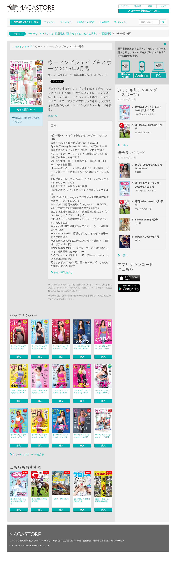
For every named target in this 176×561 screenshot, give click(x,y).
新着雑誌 (104, 22)
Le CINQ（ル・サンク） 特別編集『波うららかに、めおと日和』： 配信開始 (69, 33)
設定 (150, 6)
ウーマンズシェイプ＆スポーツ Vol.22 (103, 391)
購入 (19, 357)
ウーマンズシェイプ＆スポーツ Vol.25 (39, 391)
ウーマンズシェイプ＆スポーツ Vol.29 (60, 347)
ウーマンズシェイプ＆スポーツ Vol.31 (18, 347)
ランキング (66, 22)
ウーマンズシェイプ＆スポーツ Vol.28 (81, 347)
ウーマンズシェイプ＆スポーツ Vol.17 (103, 436)
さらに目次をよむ (62, 272)
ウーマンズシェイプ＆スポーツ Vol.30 (39, 347)
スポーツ (53, 116)
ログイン (125, 6)
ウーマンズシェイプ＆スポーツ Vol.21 (18, 436)
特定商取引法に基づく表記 (68, 540)
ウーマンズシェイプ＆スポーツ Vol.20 (39, 436)
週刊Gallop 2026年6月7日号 (39, 500)
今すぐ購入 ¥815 (26, 109)
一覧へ (123, 145)
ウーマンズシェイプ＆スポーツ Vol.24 (60, 391)
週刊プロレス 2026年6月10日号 (82, 500)
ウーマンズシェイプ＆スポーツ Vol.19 (60, 436)
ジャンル (49, 22)
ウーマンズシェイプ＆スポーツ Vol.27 (103, 347)
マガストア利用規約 (19, 540)
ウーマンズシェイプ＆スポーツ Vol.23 (81, 391)
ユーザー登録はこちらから (144, 10)
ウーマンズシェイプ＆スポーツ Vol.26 (18, 391)
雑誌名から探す (85, 22)
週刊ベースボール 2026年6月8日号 (102, 500)
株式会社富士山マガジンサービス (108, 540)
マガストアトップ (22, 46)
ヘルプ (163, 6)
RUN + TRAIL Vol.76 (60, 499)
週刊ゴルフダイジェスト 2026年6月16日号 (18, 501)
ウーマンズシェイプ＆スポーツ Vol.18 (81, 436)
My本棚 (137, 6)
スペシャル (120, 22)
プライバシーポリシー (44, 540)
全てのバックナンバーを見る (27, 454)
